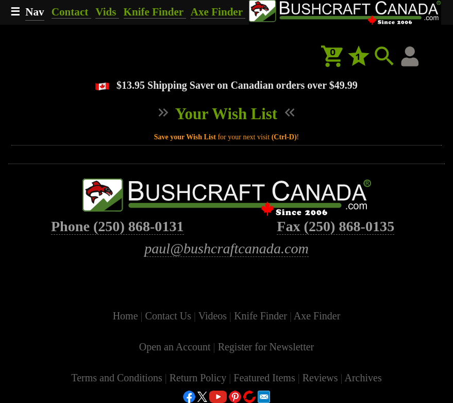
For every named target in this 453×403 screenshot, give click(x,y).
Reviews (322, 377)
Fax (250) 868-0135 (335, 226)
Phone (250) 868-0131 (117, 226)
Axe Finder (218, 12)
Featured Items (265, 377)
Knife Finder (155, 12)
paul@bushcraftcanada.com (226, 248)
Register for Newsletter (266, 346)
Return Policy (199, 377)
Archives (362, 377)
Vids (107, 12)
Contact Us (169, 315)
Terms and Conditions (117, 377)
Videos (213, 315)
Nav (34, 12)
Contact (71, 12)
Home (127, 315)
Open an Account (175, 346)
